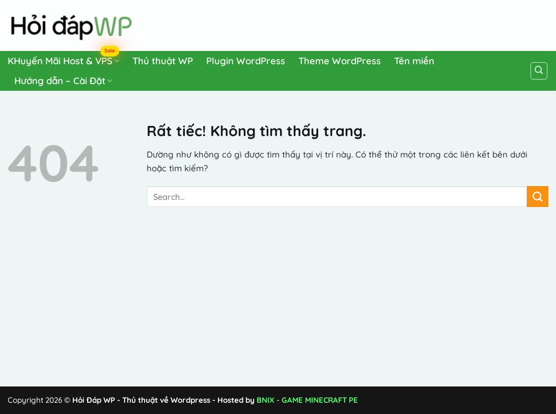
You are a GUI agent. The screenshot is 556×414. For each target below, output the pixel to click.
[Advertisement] (355, 23)
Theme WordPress (339, 61)
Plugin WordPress (245, 61)
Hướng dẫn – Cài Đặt (63, 81)
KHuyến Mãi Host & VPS (63, 59)
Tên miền (414, 61)
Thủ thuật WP (162, 61)
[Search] (539, 71)
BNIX (265, 400)
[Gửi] (537, 196)
